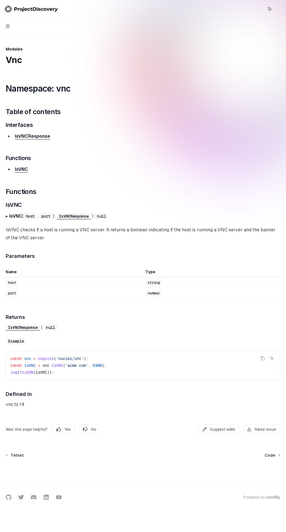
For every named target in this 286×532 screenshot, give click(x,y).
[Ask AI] (271, 358)
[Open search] (259, 9)
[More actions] (278, 9)
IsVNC (21, 169)
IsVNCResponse (32, 136)
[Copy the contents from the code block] (262, 358)
